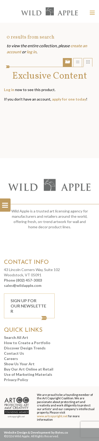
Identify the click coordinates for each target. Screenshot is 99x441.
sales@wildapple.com (22, 285)
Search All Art (16, 337)
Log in (9, 89)
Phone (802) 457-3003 (23, 280)
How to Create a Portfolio (27, 342)
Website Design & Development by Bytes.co (36, 432)
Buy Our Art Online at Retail (28, 369)
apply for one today (69, 99)
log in (31, 51)
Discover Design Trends (25, 348)
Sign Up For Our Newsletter (28, 306)
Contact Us (14, 353)
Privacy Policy (16, 379)
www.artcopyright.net (52, 416)
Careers (11, 358)
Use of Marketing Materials (28, 374)
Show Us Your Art (19, 364)
